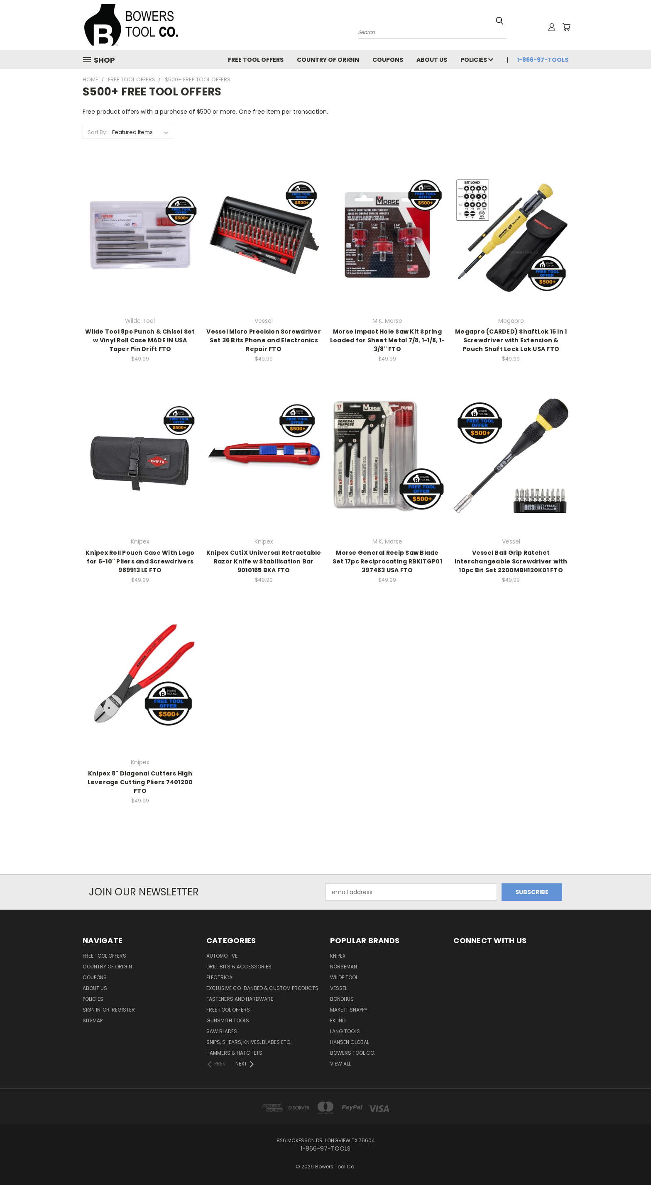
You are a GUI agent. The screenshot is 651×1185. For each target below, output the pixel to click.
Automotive (221, 955)
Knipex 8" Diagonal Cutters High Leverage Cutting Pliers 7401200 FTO (140, 782)
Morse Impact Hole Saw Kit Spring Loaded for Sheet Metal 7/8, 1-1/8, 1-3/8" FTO (387, 340)
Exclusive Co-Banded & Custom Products (262, 988)
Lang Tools (345, 1031)
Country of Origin (328, 60)
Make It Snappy (348, 1009)
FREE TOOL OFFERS (256, 60)
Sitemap (93, 1020)
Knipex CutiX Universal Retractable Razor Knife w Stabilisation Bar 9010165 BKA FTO (263, 561)
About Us (431, 60)
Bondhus (342, 998)
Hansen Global (349, 1042)
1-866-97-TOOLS (542, 60)
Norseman (343, 966)
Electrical (220, 977)
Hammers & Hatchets (234, 1052)
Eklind (337, 1020)
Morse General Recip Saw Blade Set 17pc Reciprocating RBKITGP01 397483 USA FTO (387, 561)
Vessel (338, 988)
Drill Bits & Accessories (239, 966)
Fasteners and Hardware (239, 998)
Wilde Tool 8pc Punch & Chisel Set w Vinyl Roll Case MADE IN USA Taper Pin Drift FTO (140, 340)
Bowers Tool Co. (352, 1052)
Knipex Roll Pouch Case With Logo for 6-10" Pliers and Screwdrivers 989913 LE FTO (140, 561)
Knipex (337, 955)
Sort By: (97, 132)
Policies (476, 60)
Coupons (387, 60)
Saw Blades (221, 1031)
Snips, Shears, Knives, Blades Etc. (249, 1042)
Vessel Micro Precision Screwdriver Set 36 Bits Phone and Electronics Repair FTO (263, 340)
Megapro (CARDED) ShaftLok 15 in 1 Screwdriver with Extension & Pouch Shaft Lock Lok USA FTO (511, 340)
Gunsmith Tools (227, 1020)
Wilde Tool (344, 977)
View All (340, 1063)
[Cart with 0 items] (566, 27)
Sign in (92, 1009)
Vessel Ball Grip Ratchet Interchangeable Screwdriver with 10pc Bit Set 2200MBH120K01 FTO (511, 561)
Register (123, 1009)
